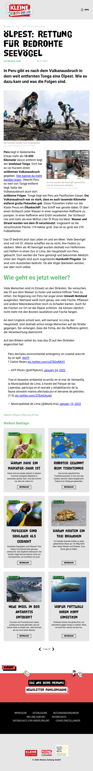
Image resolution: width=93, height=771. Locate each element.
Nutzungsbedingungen (66, 713)
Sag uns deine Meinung (46, 683)
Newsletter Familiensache (46, 689)
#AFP (25, 358)
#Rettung (26, 414)
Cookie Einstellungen (68, 720)
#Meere (8, 414)
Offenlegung (40, 713)
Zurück (8, 667)
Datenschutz (59, 717)
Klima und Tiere (8, 26)
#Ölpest (16, 414)
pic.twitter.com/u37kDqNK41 (46, 361)
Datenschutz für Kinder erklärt (31, 720)
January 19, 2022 (70, 404)
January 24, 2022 (54, 370)
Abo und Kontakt (36, 717)
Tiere (17, 26)
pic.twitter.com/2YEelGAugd (33, 395)
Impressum (20, 713)
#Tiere (35, 414)
